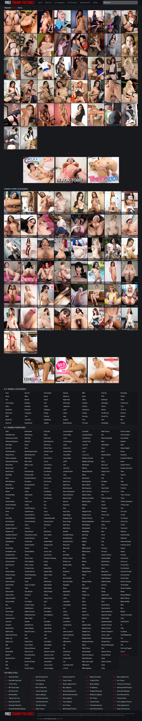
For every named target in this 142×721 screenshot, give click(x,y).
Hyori (45, 601)
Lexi (64, 628)
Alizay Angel (10, 488)
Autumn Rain (10, 601)
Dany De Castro (30, 631)
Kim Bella (66, 555)
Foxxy (46, 511)
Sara (102, 601)
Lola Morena (86, 438)
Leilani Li (66, 615)
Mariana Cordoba (88, 498)
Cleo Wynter (29, 591)
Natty (84, 645)
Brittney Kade (29, 475)
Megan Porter (86, 511)
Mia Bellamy (86, 525)
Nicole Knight (86, 651)
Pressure (104, 548)
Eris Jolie (47, 475)
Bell (7, 665)
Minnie (84, 561)
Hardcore (66, 396)
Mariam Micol (86, 495)
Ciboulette (28, 578)
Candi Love (28, 501)
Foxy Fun (47, 515)
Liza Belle (85, 431)
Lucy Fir (84, 448)
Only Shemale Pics (69, 677)
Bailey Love (9, 641)
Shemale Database (123, 691)
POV (102, 396)
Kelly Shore (66, 528)
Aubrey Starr (10, 595)
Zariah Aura (124, 641)
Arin (7, 568)
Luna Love (85, 455)
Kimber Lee (66, 561)
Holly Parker (48, 588)
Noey (103, 448)
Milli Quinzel (86, 551)
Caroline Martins (30, 518)
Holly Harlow (48, 585)
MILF (83, 393)
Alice (7, 478)
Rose (103, 568)
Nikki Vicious (105, 431)
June (64, 475)
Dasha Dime (29, 641)
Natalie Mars (86, 635)
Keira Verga (67, 521)
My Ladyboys (67, 687)
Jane (45, 638)
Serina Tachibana (107, 631)
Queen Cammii (106, 555)
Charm (27, 548)
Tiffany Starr (125, 505)
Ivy (45, 618)
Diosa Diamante (30, 655)
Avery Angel (10, 611)
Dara (26, 638)
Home (40, 2)
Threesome (124, 403)
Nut (102, 458)
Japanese (66, 406)
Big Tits (27, 393)
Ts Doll (123, 525)
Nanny (84, 608)
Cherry (27, 555)
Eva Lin (46, 488)
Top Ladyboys (67, 702)
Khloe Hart (66, 545)
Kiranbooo (66, 571)
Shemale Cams (85, 2)
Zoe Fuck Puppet (126, 648)
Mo (83, 578)
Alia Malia (9, 475)
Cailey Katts (28, 495)
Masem (84, 505)
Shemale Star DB (14, 702)
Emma (46, 455)
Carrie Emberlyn (30, 521)
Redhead (104, 399)
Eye (45, 505)
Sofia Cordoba (125, 431)
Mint (83, 565)
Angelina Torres (11, 538)
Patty (103, 501)
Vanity (123, 551)
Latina (65, 413)
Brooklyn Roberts (30, 478)
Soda (103, 665)
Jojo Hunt (66, 468)
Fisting (46, 413)
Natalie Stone (86, 638)
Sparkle (123, 441)
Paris (103, 485)
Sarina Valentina (106, 611)
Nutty (103, 461)
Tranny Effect (94, 680)
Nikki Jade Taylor (87, 661)
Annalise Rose (10, 555)
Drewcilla (47, 431)
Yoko (122, 628)
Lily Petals (66, 655)
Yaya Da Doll (125, 621)
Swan (122, 461)
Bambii (8, 655)
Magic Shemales (95, 677)
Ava (7, 605)
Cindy (26, 581)
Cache (27, 491)
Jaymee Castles (49, 658)
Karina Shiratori (68, 495)
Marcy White (86, 485)
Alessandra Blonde (12, 461)
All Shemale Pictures (69, 709)
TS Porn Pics (13, 684)
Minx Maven (86, 568)
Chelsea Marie (29, 551)
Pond (103, 535)
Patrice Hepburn (106, 498)
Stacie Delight (125, 448)
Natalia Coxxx (86, 628)
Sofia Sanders (125, 435)
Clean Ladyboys (41, 694)
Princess (104, 551)
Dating (95, 2)
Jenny (65, 438)
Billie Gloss (28, 458)
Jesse (65, 445)
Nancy (84, 605)
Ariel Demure (10, 565)
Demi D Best (29, 645)
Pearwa (103, 511)
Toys (122, 406)
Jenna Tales (67, 435)
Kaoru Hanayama (68, 491)
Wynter (123, 611)
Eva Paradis (48, 495)
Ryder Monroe (106, 578)
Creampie (28, 413)
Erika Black (47, 468)
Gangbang (47, 419)
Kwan (65, 588)
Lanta (65, 598)
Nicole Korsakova (87, 655)
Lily (64, 648)
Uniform (123, 413)
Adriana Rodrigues (12, 441)
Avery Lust (9, 615)
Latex (65, 409)
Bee (7, 661)
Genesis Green (48, 521)
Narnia (84, 618)
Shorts (103, 406)
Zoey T (123, 651)
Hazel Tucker (48, 575)
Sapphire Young (106, 598)
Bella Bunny (28, 435)
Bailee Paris (9, 631)
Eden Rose (47, 438)
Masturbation (67, 423)
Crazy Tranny (67, 680)
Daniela (27, 621)
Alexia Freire (10, 471)
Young (123, 423)
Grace (46, 548)
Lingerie (65, 419)
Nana (84, 601)
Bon (26, 468)
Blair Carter (28, 461)
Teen (122, 399)
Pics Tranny (66, 705)
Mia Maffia (85, 531)
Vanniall (123, 555)
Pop (102, 541)
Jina (64, 465)
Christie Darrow (30, 571)
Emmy (46, 461)
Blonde (27, 399)
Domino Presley (30, 661)
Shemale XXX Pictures (124, 687)
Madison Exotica (87, 458)
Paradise (104, 481)
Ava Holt (8, 608)
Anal (7, 393)
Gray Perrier (48, 555)
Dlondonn (28, 658)
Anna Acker (9, 548)
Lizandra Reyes (87, 435)
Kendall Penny (67, 538)
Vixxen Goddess (126, 588)
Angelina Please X (11, 535)
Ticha (122, 498)
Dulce (46, 435)
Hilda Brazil (47, 581)
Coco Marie (28, 601)
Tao (122, 478)
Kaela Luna (66, 481)
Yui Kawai (124, 631)
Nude (84, 396)
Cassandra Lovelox (31, 535)
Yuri (122, 638)
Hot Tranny (93, 698)
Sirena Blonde (106, 655)
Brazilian (27, 406)
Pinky (103, 525)
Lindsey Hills (67, 658)
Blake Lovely (29, 465)
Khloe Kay (66, 548)
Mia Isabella (86, 528)
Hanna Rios (47, 568)
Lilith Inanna (67, 641)
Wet (122, 419)
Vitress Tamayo (126, 581)
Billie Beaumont (30, 455)
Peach (103, 505)
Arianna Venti (10, 561)
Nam (83, 598)
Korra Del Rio (67, 578)
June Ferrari (67, 478)
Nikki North (85, 665)
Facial (46, 399)
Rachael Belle (105, 558)
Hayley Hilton (48, 571)
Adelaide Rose (10, 435)
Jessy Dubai (67, 458)
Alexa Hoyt (9, 465)
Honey (46, 595)
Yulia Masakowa (126, 635)
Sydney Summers (126, 468)
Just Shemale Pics (42, 702)
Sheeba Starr (105, 641)
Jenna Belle (48, 661)
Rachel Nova (105, 561)
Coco (26, 598)
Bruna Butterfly (30, 485)
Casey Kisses (29, 531)
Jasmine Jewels (49, 651)
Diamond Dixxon (30, 648)
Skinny (103, 409)
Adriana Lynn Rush (12, 438)
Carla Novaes (29, 511)
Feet (45, 403)
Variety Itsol (124, 558)
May (83, 508)
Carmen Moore (30, 515)
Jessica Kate (67, 451)
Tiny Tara (124, 511)
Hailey (46, 565)
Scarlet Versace (106, 625)
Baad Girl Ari (10, 628)
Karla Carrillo (67, 498)
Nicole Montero (87, 658)
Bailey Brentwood (11, 635)
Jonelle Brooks (68, 471)
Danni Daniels (29, 628)
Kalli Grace (66, 485)
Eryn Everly (47, 481)
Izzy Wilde (47, 621)
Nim (102, 435)
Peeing (84, 413)
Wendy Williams (126, 595)
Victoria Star (125, 578)
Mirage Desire (86, 571)
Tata (122, 481)
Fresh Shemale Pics (96, 709)
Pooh (103, 538)
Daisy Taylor (29, 618)
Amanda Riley (10, 495)
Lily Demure (67, 651)
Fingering (47, 409)
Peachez (104, 508)
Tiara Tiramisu (125, 495)
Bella (7, 668)
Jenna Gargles (48, 668)
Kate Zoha (66, 511)
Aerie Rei (8, 448)
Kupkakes (66, 585)
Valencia (123, 531)
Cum (26, 416)
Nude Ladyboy (94, 684)
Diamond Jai (29, 651)
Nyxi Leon (104, 465)
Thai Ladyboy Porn (123, 705)
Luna (83, 451)
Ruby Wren (104, 571)
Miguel (84, 541)
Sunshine (124, 455)
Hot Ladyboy (40, 684)
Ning (102, 441)
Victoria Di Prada (126, 571)
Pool (83, 419)
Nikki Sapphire (86, 668)
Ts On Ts (123, 409)
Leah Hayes (67, 605)
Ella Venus (47, 445)
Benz (26, 448)
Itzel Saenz (47, 608)
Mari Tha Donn (87, 491)
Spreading (104, 423)
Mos (83, 585)
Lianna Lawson (68, 631)
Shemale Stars (13, 677)
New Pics (48, 2)
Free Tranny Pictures (50, 719)
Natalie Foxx (86, 631)
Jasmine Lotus (49, 655)
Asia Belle (9, 578)
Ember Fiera (48, 448)
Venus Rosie (125, 565)
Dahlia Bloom (29, 608)
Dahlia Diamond (30, 615)
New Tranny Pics (41, 687)
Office (84, 399)
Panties (84, 406)
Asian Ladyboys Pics (69, 684)
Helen (46, 578)
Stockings (124, 393)
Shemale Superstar (15, 680)
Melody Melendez (88, 521)
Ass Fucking (9, 403)
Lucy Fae (85, 445)
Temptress (124, 485)
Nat (83, 621)
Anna (7, 545)
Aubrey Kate (10, 591)
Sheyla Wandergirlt (107, 645)
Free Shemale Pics (123, 694)
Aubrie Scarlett (10, 598)
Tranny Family (94, 702)
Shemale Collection (15, 705)
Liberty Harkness (68, 635)
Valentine (124, 538)
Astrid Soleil (9, 585)
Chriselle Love (29, 568)
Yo (121, 625)
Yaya (122, 618)
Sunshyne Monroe (127, 458)
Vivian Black (124, 585)
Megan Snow (86, 515)
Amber (8, 498)
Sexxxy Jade (105, 635)
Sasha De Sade (106, 615)
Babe (7, 406)
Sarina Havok (105, 608)
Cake (26, 498)
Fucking (46, 416)
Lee (64, 608)
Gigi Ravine (47, 531)
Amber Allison (10, 501)
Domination (47, 393)
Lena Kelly (66, 618)
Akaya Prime (10, 455)
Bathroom (9, 413)
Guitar (46, 561)
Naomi (84, 611)
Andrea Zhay (10, 525)
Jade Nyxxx (47, 625)
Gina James (48, 535)
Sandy (103, 591)
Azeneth (8, 621)
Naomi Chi (85, 615)
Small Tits (104, 416)
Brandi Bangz (29, 471)
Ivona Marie (47, 611)
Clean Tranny (40, 709)
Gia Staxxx (47, 525)
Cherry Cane (29, 558)
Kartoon (65, 501)
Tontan (123, 515)
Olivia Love (104, 468)
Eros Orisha (47, 478)
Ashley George (10, 575)
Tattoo (123, 396)
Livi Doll (65, 668)
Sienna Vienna (106, 651)
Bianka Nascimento (31, 451)
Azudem (8, 625)
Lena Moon (66, 621)
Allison (8, 491)
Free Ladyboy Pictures (124, 702)
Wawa (123, 591)
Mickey (84, 538)
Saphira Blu (105, 595)
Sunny (123, 451)
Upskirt (123, 416)
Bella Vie (27, 441)
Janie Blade (48, 645)
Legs (64, 416)
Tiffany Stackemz (127, 501)
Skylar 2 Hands (106, 661)
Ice (45, 605)
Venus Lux (124, 561)
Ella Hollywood (48, 441)
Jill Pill (65, 461)
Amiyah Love (10, 508)
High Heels (66, 399)
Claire (26, 588)
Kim (64, 551)
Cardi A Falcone (30, 508)
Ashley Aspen (10, 571)
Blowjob (27, 403)
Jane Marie (47, 641)
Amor (7, 511)
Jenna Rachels (68, 431)
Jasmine (47, 648)
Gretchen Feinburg (50, 558)
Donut (27, 665)
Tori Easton (124, 518)
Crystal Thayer (29, 605)
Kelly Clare (66, 525)
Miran (84, 575)
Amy (7, 515)
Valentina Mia (125, 535)
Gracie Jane (48, 551)
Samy (103, 588)
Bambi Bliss (9, 651)
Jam (45, 635)
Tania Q (123, 475)
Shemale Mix (13, 694)
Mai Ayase (85, 465)
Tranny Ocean (121, 698)
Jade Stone (47, 628)
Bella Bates (28, 431)
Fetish (46, 406)
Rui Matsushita (106, 575)
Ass (7, 399)
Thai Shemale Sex (96, 705)
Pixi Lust (104, 528)
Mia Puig (85, 535)
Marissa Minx (86, 501)
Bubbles (27, 488)
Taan (122, 471)
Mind (83, 558)
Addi (7, 431)
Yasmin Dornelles (126, 615)
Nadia (84, 591)
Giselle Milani (48, 541)
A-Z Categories (59, 2)
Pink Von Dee (105, 521)
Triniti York (124, 521)
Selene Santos (106, 628)
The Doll (123, 488)
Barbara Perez (10, 658)
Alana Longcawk (11, 458)
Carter (27, 525)
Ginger (46, 538)
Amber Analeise (11, 505)
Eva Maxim (47, 491)
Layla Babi (66, 601)
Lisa (64, 661)
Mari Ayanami (86, 488)
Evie (45, 501)
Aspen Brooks (10, 581)
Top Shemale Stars (42, 698)
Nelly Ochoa (86, 648)
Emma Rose (48, 458)
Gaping (46, 423)
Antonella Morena (11, 558)
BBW (7, 416)
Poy (102, 545)
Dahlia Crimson (30, 611)
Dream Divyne (29, 668)
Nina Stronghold (106, 438)
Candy (27, 505)
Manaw (84, 468)
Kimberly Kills (67, 565)
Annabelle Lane (11, 551)
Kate (64, 508)
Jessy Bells (66, 455)
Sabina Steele (106, 581)
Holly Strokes (48, 591)
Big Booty (9, 419)
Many (84, 475)
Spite (122, 445)
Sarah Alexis (105, 605)
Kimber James (68, 558)
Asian (7, 396)
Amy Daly (9, 518)
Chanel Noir (28, 541)
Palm (103, 475)
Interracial (66, 403)
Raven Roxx (105, 565)
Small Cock (105, 413)
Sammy (104, 585)
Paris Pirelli (105, 488)
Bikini (26, 396)
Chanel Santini (29, 545)
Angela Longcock (11, 528)
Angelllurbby (10, 541)
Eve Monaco (48, 498)
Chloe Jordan (29, 565)
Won (122, 608)
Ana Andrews (10, 521)
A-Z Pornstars (72, 2)
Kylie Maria (66, 591)
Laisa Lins (66, 595)
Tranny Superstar (41, 691)
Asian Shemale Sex (123, 709)
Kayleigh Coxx (67, 518)
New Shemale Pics (42, 677)
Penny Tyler (105, 515)
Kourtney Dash (68, 581)
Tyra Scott (124, 528)
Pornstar (85, 423)
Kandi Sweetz (67, 488)
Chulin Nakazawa (30, 575)
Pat (102, 495)
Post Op (104, 393)
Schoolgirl (104, 403)
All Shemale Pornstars (70, 694)
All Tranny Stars (14, 687)
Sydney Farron (125, 465)
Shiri (102, 648)
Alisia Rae (9, 485)
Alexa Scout (9, 468)
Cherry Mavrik (29, 561)
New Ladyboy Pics (123, 677)
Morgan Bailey (87, 581)
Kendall (65, 531)
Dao (26, 635)
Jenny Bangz (67, 441)
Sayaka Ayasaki (106, 621)
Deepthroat (28, 423)
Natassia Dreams (87, 641)
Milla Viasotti (86, 548)
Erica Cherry (48, 465)
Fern (45, 508)
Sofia (103, 668)
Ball (7, 645)
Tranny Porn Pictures (124, 684)
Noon (103, 451)
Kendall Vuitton (68, 541)
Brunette (28, 409)
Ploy (102, 531)
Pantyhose (85, 409)
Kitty (64, 575)
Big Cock (8, 423)
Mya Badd (85, 588)
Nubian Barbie (106, 455)
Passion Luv (105, 491)
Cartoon (27, 528)
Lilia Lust (66, 638)
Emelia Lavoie (48, 451)
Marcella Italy (86, 481)
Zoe (122, 645)
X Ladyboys (93, 687)
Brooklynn (28, 481)
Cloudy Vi (28, 595)
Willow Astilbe (125, 601)
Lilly (64, 645)
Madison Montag (87, 461)
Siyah (103, 658)
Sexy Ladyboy (67, 698)
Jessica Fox (67, 448)
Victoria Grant (125, 575)
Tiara (122, 491)
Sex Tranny (120, 680)
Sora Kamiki (124, 438)
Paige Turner (105, 471)
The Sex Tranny (41, 705)
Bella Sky (28, 438)
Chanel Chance (30, 538)
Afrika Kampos (10, 451)
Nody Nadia (105, 445)
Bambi (8, 648)
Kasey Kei (66, 505)
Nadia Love (85, 595)
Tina (122, 508)
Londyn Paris (86, 441)
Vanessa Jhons (126, 545)
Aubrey (8, 588)
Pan (102, 478)
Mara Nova (85, 478)
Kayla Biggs (67, 515)
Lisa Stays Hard (68, 665)
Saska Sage (105, 618)
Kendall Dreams (68, 535)
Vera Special (125, 568)
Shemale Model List (69, 691)
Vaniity (123, 548)
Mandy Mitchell (87, 471)
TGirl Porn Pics (40, 680)
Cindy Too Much (30, 585)
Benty (27, 445)
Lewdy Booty (67, 625)
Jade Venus (48, 631)
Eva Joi (46, 485)
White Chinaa (125, 598)
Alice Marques (10, 481)
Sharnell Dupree (106, 638)
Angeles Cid (9, 531)
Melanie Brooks (87, 518)
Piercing (85, 416)
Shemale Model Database (17, 709)
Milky (84, 545)
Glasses (65, 393)
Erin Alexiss (47, 471)
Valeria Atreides (126, 541)
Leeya (65, 611)
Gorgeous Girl (48, 545)
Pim (102, 518)
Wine (122, 605)
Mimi (83, 555)
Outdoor (85, 403)
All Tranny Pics (13, 691)
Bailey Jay (9, 638)
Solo (102, 419)
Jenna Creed (48, 665)
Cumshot (28, 419)
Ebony (46, 396)
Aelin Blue (9, 445)
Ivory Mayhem (48, 615)
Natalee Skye (86, 625)
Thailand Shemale (96, 691)
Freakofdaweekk (49, 518)
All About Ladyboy (96, 694)
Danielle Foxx (29, 625)
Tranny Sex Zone (14, 698)
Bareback (9, 409)
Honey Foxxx (48, 598)
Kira (64, 568)
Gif (45, 528)
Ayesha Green (10, 618)
